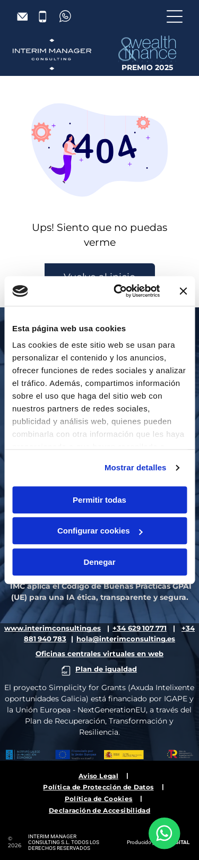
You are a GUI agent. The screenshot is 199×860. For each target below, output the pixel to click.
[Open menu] (175, 16)
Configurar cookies (100, 530)
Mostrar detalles (136, 467)
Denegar (99, 561)
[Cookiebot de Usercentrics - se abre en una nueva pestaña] (118, 291)
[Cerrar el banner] (183, 291)
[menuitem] (99, 775)
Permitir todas (99, 499)
